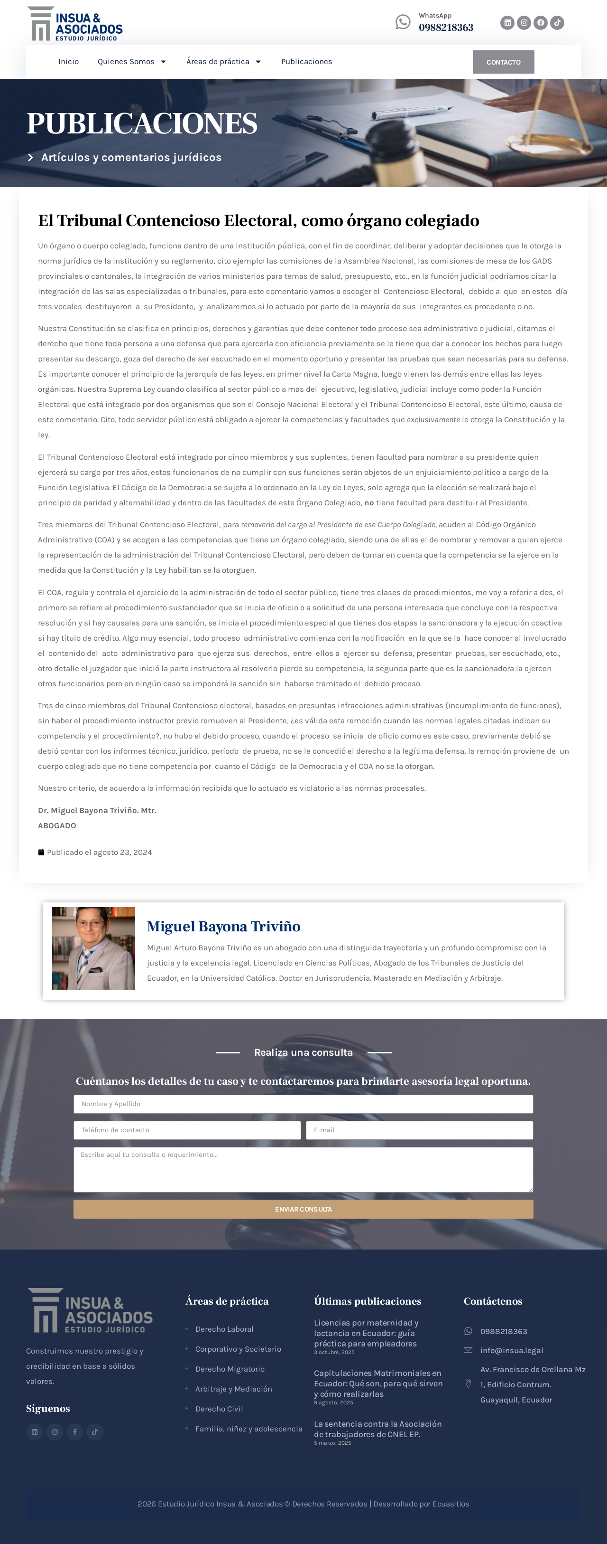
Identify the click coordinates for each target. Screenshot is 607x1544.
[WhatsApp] (403, 21)
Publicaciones (306, 61)
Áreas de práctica (224, 61)
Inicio (68, 61)
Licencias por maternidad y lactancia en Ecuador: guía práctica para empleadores (366, 1333)
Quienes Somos (132, 61)
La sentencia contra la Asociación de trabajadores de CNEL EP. (377, 1429)
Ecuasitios (450, 1503)
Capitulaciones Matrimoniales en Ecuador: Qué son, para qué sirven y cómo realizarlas (378, 1383)
